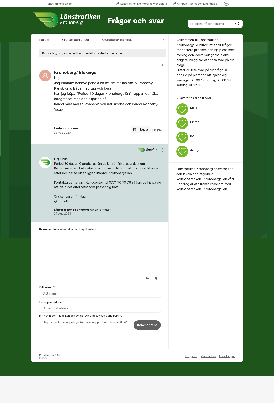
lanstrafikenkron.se (58, 3)
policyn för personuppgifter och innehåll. (96, 322)
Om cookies (208, 356)
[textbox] (100, 254)
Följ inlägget (140, 129)
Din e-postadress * (52, 302)
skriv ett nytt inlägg (82, 229)
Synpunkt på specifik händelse (195, 3)
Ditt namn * (47, 287)
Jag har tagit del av (84, 322)
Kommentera (147, 325)
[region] (100, 100)
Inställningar (227, 356)
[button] (148, 278)
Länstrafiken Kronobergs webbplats (141, 3)
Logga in (191, 356)
